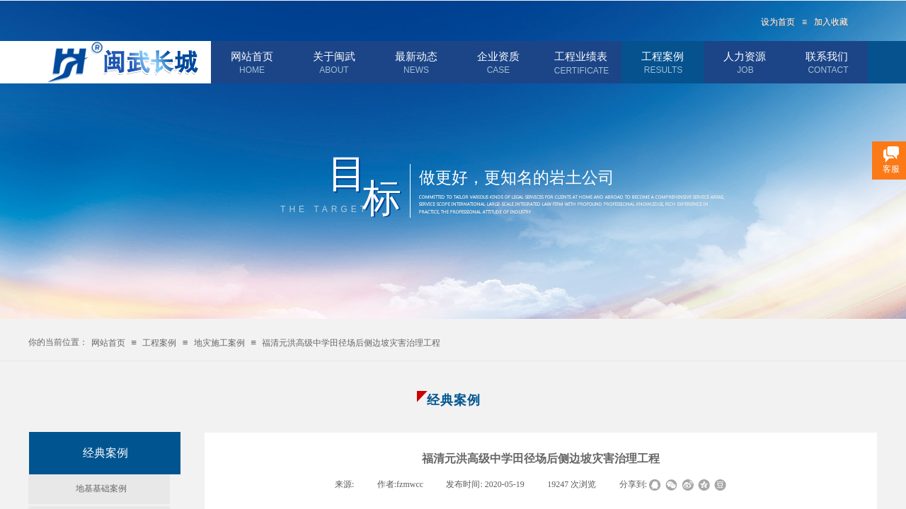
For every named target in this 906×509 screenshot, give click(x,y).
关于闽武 (334, 56)
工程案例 (662, 56)
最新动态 (416, 56)
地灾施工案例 (219, 343)
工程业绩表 (580, 56)
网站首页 (252, 56)
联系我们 (826, 56)
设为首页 (778, 22)
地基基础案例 (101, 488)
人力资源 (744, 56)
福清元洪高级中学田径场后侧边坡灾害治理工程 (351, 343)
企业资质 (498, 56)
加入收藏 (831, 22)
